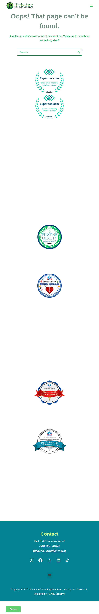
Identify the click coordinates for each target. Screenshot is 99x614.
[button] (49, 575)
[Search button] (78, 52)
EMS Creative (57, 593)
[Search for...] (46, 52)
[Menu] (91, 5)
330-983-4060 (49, 546)
